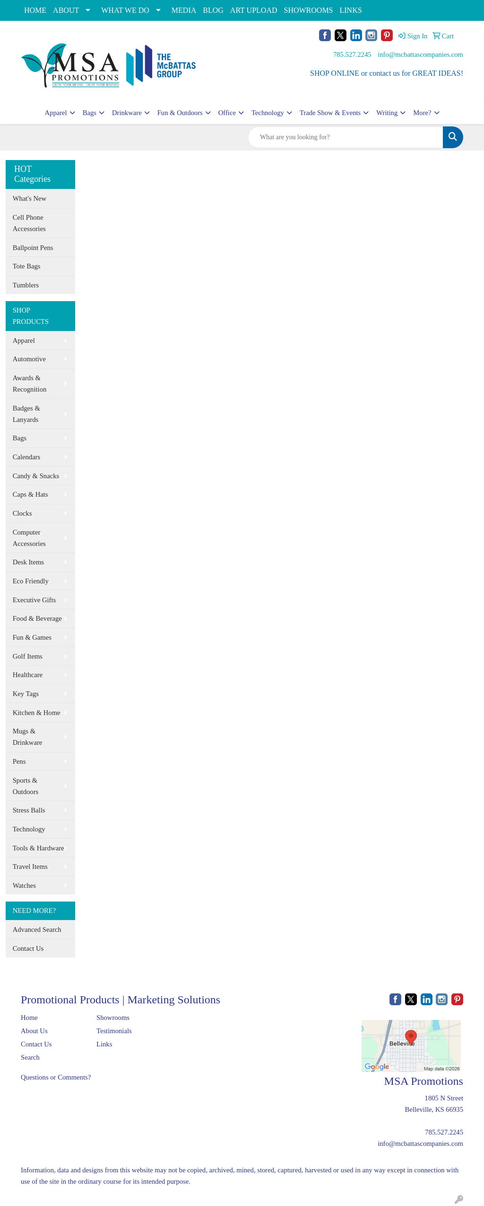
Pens (19, 761)
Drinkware (127, 112)
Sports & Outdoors (26, 786)
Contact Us (28, 948)
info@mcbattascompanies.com (420, 54)
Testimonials (114, 1031)
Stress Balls (29, 810)
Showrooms (113, 1017)
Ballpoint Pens (33, 247)
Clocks (22, 513)
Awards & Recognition (30, 383)
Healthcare (28, 675)
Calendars (27, 457)
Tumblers (26, 285)
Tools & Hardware (38, 848)
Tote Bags (27, 266)
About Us (34, 1031)
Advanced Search (37, 929)
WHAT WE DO (125, 10)
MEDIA (184, 10)
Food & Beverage (37, 618)
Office (227, 112)
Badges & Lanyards (26, 413)
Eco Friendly (31, 581)
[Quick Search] (345, 137)
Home (29, 1017)
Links (104, 1044)
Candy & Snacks (36, 476)
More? (422, 112)
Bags (89, 112)
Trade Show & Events (330, 112)
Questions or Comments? (56, 1077)
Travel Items (30, 866)
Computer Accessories (29, 537)
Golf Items (28, 656)
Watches (24, 885)
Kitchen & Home (36, 712)
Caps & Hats (30, 494)
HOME (35, 10)
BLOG (213, 10)
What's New (29, 198)
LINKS (351, 10)
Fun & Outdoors (180, 112)
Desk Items (28, 562)
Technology (267, 112)
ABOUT (66, 10)
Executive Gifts (34, 600)
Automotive (29, 359)
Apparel (55, 112)
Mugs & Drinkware (28, 736)
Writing (387, 112)
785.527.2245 (352, 54)
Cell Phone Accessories (29, 223)
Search (30, 1057)
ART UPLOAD (253, 10)
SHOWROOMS (308, 10)
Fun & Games (32, 637)
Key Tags (26, 693)
